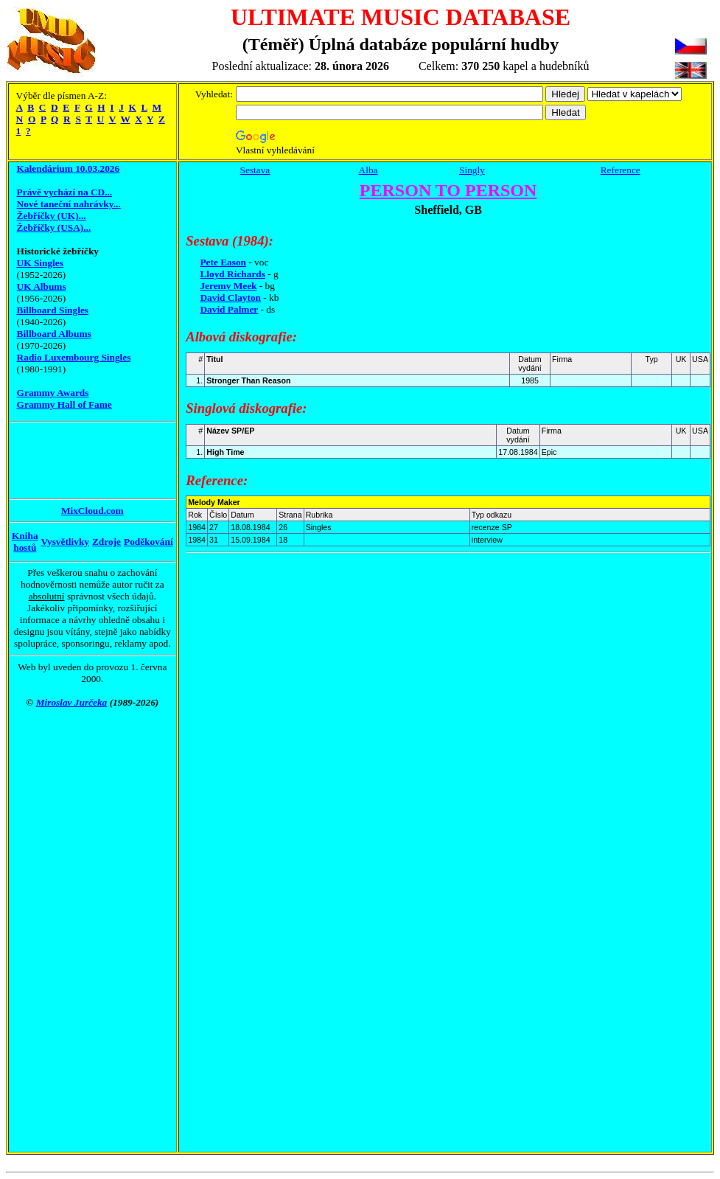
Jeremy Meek (228, 285)
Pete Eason (223, 262)
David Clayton (230, 297)
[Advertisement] (68, 460)
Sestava (255, 169)
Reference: (217, 480)
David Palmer (229, 309)
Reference (620, 169)
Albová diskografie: (241, 336)
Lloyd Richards (232, 273)
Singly (472, 169)
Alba (368, 169)
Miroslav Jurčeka (72, 702)
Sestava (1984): (229, 240)
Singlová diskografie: (246, 408)
